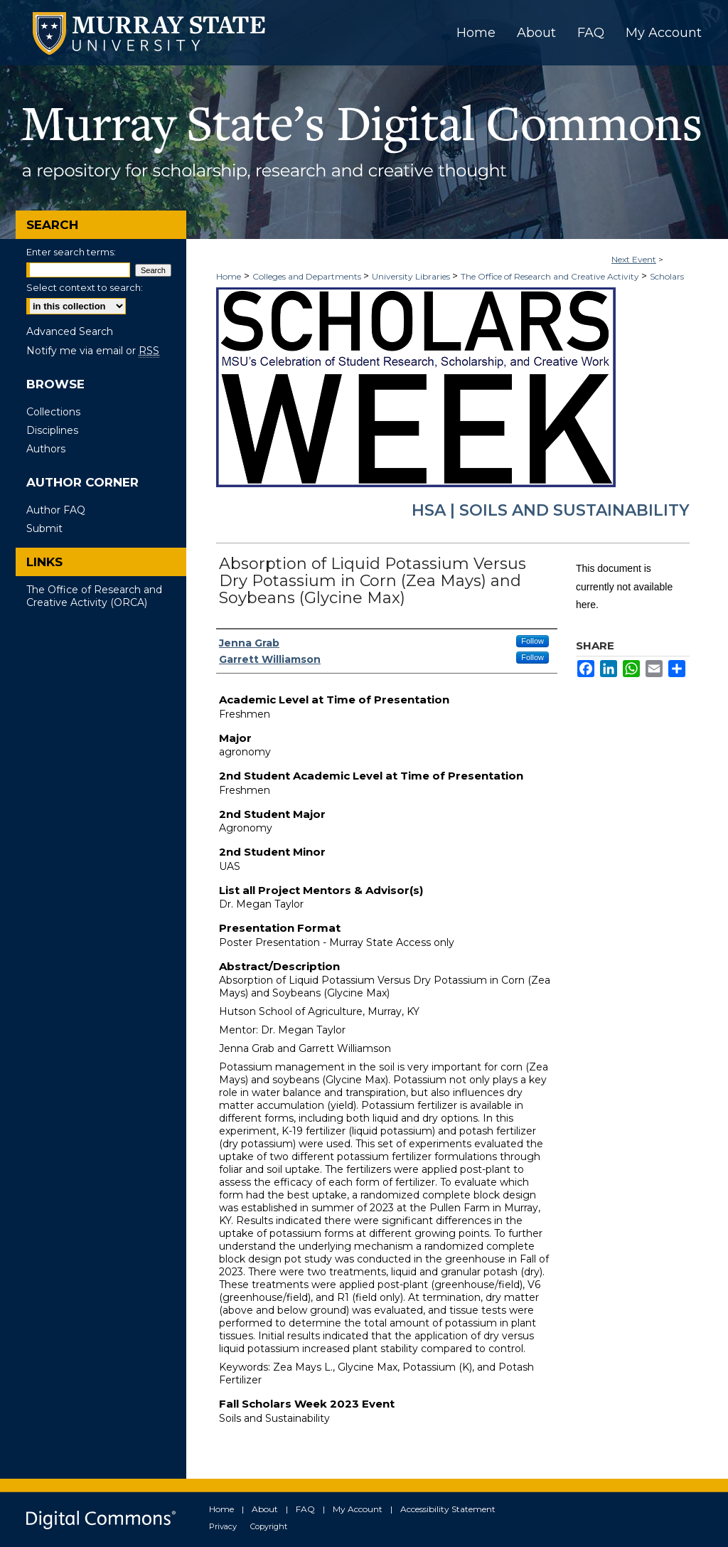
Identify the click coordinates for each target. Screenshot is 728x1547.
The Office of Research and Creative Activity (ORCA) (94, 596)
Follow (532, 641)
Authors (45, 448)
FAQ (305, 1509)
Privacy (223, 1526)
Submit (44, 528)
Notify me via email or (92, 350)
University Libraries (412, 276)
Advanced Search (69, 331)
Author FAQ (55, 510)
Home (228, 276)
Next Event (633, 259)
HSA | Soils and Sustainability (551, 510)
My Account (357, 1509)
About (265, 1509)
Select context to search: (84, 287)
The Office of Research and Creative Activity (551, 276)
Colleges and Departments (307, 276)
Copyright (268, 1526)
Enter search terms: (71, 251)
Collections (53, 411)
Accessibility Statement (448, 1509)
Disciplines (52, 430)
